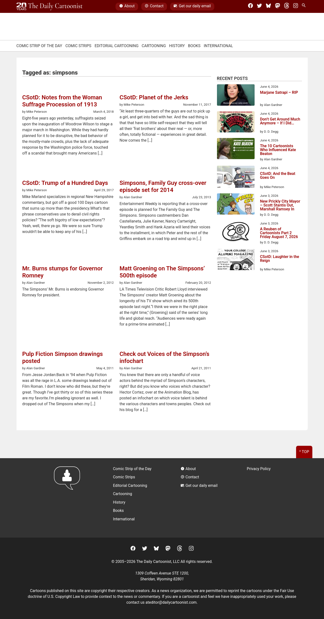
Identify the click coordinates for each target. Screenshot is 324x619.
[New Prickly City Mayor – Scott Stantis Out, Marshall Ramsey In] (236, 204)
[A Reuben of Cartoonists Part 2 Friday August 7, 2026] (236, 232)
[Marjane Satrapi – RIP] (236, 95)
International (218, 45)
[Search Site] (304, 6)
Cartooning (154, 45)
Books (194, 45)
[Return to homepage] (68, 498)
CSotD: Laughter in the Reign (279, 259)
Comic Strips (78, 45)
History (177, 45)
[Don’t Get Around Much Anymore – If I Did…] (236, 122)
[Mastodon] (278, 6)
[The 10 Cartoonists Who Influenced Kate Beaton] (236, 149)
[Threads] (287, 6)
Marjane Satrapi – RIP (279, 93)
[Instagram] (296, 6)
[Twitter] (259, 6)
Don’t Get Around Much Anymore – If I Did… (280, 121)
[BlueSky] (268, 6)
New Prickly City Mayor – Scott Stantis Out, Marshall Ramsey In (280, 205)
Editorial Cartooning (117, 45)
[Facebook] (250, 6)
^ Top (304, 451)
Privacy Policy (259, 468)
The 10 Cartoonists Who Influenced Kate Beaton (278, 150)
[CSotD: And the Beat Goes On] (236, 177)
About (127, 6)
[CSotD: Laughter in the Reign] (236, 260)
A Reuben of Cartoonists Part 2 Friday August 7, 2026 (279, 233)
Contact (154, 6)
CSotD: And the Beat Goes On (277, 176)
